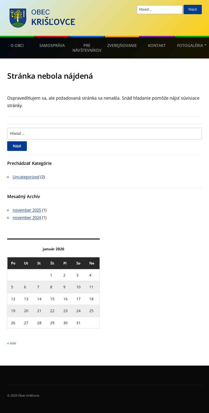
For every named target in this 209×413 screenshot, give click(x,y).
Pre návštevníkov (87, 48)
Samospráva (52, 45)
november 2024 (27, 217)
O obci (17, 45)
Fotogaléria (190, 45)
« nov (11, 343)
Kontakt (157, 45)
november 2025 (27, 210)
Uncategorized (26, 177)
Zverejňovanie (122, 45)
